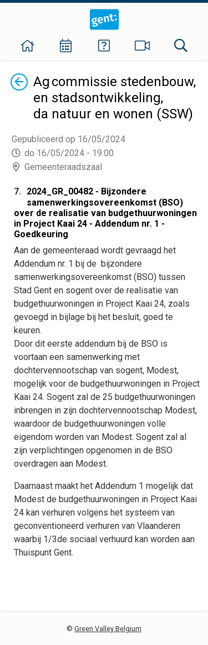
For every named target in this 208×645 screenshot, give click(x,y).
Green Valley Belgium (107, 628)
